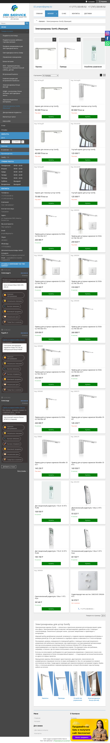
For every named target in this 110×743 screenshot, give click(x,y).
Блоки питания (8, 61)
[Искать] (27, 23)
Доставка (88, 13)
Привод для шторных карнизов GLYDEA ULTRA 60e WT (86, 328)
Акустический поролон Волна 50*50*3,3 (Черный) (14, 418)
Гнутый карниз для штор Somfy (83, 150)
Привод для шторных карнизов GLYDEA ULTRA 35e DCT (50, 282)
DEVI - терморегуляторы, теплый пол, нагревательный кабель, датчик (13, 68)
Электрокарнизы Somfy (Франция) (11, 107)
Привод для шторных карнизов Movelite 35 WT (87, 418)
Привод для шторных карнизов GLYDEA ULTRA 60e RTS (50, 328)
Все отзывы (22, 471)
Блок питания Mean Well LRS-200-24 (14, 286)
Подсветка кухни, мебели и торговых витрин (12, 41)
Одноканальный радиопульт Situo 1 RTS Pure (50, 597)
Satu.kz (64, 739)
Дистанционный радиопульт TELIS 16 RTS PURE (51, 507)
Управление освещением (12, 57)
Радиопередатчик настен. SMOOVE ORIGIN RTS (87, 595)
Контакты (76, 13)
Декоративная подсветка (12, 112)
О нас (3, 125)
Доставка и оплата (41, 730)
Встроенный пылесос (10, 74)
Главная (39, 13)
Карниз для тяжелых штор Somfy (84, 106)
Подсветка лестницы (10, 36)
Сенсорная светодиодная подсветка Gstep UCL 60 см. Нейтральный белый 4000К (13, 347)
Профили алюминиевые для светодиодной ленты (13, 47)
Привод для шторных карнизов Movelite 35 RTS (87, 464)
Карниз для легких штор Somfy (46, 106)
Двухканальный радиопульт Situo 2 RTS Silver (86, 509)
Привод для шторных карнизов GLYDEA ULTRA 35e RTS (86, 282)
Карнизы (38, 67)
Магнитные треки (9, 117)
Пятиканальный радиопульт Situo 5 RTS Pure (86, 552)
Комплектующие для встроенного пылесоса (11, 79)
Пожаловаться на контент (62, 741)
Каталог (51, 13)
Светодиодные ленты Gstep (13, 53)
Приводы (63, 67)
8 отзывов (91, 1)
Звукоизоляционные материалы (10, 101)
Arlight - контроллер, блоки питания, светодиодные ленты (12, 93)
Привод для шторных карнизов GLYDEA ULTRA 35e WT (86, 237)
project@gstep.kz (7, 233)
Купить (51, 117)
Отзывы (4, 130)
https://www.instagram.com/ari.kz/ (13, 255)
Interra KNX (7, 121)
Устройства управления (93, 67)
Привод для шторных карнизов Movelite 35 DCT (51, 464)
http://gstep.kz (6, 227)
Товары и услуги (7, 31)
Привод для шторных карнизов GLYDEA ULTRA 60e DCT (50, 235)
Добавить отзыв (9, 467)
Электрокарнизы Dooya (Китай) (11, 86)
